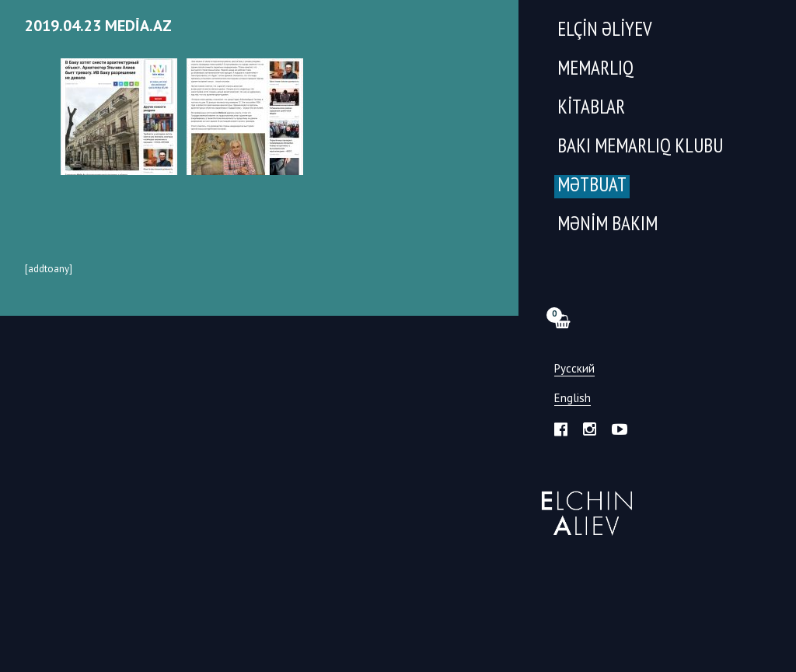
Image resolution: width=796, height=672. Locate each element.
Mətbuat (592, 186)
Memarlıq (595, 69)
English (572, 398)
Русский (574, 369)
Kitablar (591, 108)
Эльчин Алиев (583, 504)
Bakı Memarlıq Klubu (640, 147)
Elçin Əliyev (604, 30)
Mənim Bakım (607, 225)
